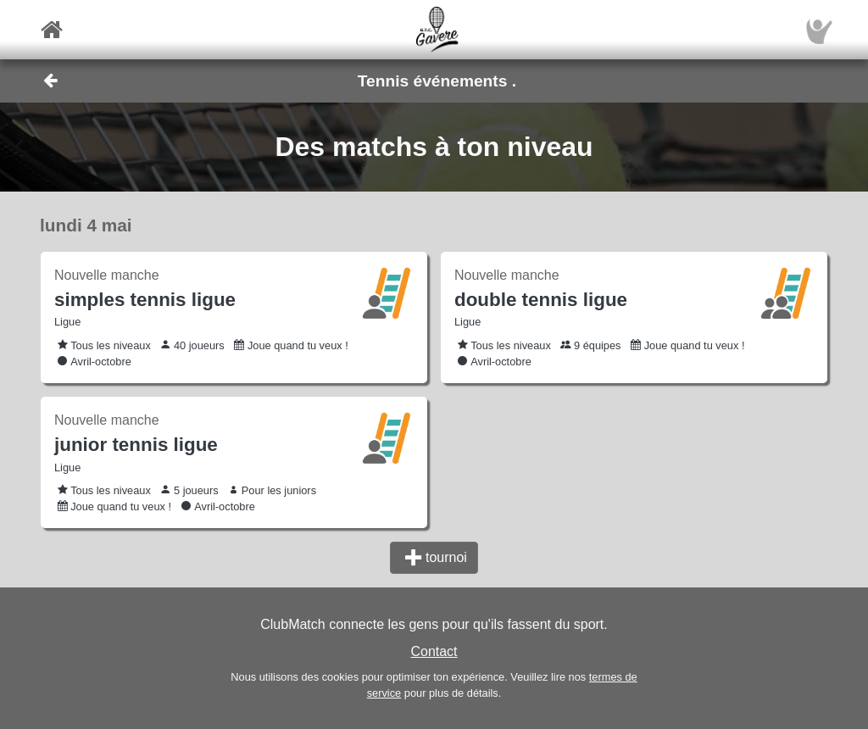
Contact (433, 651)
